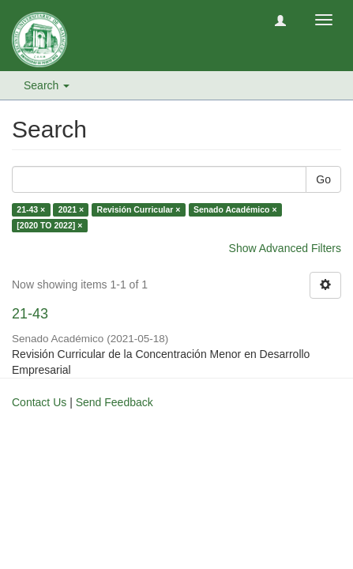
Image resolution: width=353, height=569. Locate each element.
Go (323, 179)
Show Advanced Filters (285, 248)
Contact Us (39, 402)
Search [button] (46, 85)
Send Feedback (114, 402)
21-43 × (31, 209)
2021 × (71, 209)
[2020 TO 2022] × (49, 225)
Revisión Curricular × (139, 209)
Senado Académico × (235, 209)
